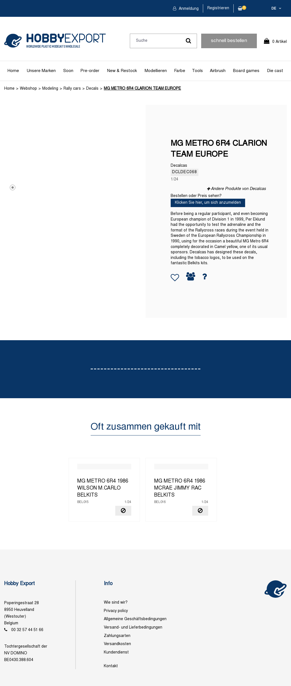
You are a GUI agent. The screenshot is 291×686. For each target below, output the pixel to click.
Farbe (179, 71)
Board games (246, 71)
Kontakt (111, 666)
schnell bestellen (229, 41)
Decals (92, 89)
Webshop (28, 89)
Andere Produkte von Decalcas (238, 189)
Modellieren (156, 71)
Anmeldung (188, 9)
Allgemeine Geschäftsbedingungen (135, 619)
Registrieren (218, 8)
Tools (197, 71)
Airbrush (218, 71)
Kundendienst (116, 652)
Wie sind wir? (116, 602)
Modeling (50, 89)
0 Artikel (279, 42)
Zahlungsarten (117, 636)
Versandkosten (117, 644)
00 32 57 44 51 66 (27, 630)
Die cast (275, 71)
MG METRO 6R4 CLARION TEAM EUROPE (142, 89)
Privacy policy (116, 611)
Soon (68, 71)
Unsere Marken (41, 71)
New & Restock (122, 71)
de (273, 8)
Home (13, 71)
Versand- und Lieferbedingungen (133, 627)
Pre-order (89, 71)
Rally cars (72, 89)
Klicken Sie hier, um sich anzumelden (208, 203)
